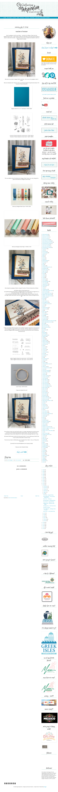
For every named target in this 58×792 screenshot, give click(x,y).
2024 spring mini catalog (46, 243)
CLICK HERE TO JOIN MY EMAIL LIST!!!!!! (49, 94)
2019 (43, 480)
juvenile (43, 356)
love (43, 361)
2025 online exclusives (46, 246)
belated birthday (45, 260)
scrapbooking (44, 414)
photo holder (44, 393)
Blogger (45, 786)
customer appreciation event (47, 290)
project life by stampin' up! (47, 400)
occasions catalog (45, 375)
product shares (45, 399)
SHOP (18, 17)
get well (43, 323)
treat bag (44, 450)
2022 (43, 475)
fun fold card (44, 318)
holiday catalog (45, 341)
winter (43, 461)
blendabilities (44, 268)
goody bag (44, 332)
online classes (44, 382)
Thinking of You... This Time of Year (49, 505)
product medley (45, 396)
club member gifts (45, 281)
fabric (43, 306)
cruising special (45, 289)
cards (17, 460)
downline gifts (44, 297)
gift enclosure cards (45, 327)
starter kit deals (45, 433)
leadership (44, 359)
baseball (43, 259)
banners (43, 257)
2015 (43, 522)
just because (44, 354)
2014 (43, 524)
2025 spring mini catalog (46, 247)
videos (43, 456)
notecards (44, 374)
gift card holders (45, 325)
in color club (44, 349)
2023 (43, 474)
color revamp (44, 282)
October (45, 489)
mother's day (44, 366)
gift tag (43, 328)
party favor (44, 391)
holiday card (44, 340)
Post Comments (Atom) (13, 497)
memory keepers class (46, 363)
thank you (44, 443)
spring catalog (44, 420)
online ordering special (46, 386)
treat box (44, 451)
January (44, 520)
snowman (44, 416)
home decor (44, 344)
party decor (44, 390)
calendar (43, 274)
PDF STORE (9, 17)
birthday (43, 265)
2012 (43, 527)
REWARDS (32, 17)
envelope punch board (46, 303)
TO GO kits (44, 447)
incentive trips (44, 352)
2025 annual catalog (45, 244)
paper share (44, 388)
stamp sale (44, 424)
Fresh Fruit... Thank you (47, 498)
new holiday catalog (45, 371)
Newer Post (6, 495)
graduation (44, 333)
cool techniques (45, 285)
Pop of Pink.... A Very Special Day (49, 511)
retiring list (44, 405)
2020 (43, 478)
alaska (43, 250)
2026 (43, 469)
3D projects (44, 248)
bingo (43, 263)
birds (43, 264)
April (44, 516)
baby (43, 256)
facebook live (44, 308)
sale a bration (44, 410)
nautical (43, 369)
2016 (43, 484)
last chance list (44, 358)
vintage (43, 458)
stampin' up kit (45, 429)
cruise (43, 287)
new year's (44, 373)
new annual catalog (45, 370)
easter (43, 299)
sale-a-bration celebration (46, 413)
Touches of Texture (46, 507)
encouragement (45, 302)
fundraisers (44, 319)
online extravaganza (45, 384)
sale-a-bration (44, 412)
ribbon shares (44, 408)
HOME (5, 17)
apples (43, 255)
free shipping (44, 314)
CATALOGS (27, 17)
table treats (44, 441)
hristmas (43, 348)
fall (42, 310)
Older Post (37, 495)
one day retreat (45, 376)
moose (43, 365)
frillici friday (44, 316)
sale (43, 409)
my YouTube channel (46, 367)
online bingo (44, 378)
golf (43, 331)
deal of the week (45, 291)
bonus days (44, 272)
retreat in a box (45, 407)
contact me (19, 19)
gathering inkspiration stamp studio (10, 19)
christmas (44, 278)
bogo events (44, 270)
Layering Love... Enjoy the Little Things (48, 504)
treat (43, 448)
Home (22, 495)
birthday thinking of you (46, 267)
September (45, 490)
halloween (44, 336)
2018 (43, 481)
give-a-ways (44, 329)
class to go (44, 280)
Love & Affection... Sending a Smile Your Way (49, 509)
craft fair (43, 286)
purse (43, 403)
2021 (43, 477)
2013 (43, 525)
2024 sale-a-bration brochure (47, 242)
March (44, 517)
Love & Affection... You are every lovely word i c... (49, 497)
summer (43, 435)
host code (44, 346)
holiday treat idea (45, 342)
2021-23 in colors (45, 238)
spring (43, 418)
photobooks (44, 395)
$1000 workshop (45, 234)
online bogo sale (45, 379)
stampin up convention (46, 426)
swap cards (44, 438)
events (43, 305)
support (43, 437)
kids (43, 357)
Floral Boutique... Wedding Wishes (49, 500)
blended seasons (45, 269)
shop (22, 19)
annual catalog (44, 252)
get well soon (44, 324)
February (45, 519)
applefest (44, 254)
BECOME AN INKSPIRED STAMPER (42, 17)
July (44, 493)
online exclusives (45, 383)
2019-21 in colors (45, 235)
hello (43, 337)
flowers (43, 312)
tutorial (43, 454)
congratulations (45, 284)
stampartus (44, 425)
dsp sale (43, 298)
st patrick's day (45, 422)
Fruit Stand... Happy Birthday (48, 494)
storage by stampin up (46, 434)
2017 (43, 483)
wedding (43, 459)
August (44, 492)
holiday (43, 338)
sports (43, 417)
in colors (43, 350)
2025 (43, 471)
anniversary (44, 251)
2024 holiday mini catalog (46, 240)
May (44, 514)
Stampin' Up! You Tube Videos (47, 430)
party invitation (45, 392)
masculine (44, 362)
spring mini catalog (45, 421)
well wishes (44, 460)
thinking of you (45, 446)
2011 (43, 528)
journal (43, 353)
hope (43, 345)
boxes (43, 273)
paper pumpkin (45, 387)
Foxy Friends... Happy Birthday (48, 501)
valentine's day (45, 455)
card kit (43, 276)
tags (43, 442)
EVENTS (14, 17)
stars (43, 431)
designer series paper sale (47, 294)
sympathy (19, 460)
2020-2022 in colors (45, 236)
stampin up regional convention (48, 427)
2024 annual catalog (45, 239)
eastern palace (44, 301)
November (45, 487)
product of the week (45, 397)
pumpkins (44, 401)
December (45, 486)
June (44, 513)
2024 (43, 472)
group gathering (45, 335)
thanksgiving (44, 444)
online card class (45, 380)
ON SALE (22, 17)
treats (43, 452)
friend (43, 315)
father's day (44, 311)
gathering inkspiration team (47, 322)
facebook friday (45, 307)
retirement (44, 404)
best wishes (44, 261)
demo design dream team (46, 293)
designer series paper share (47, 295)
